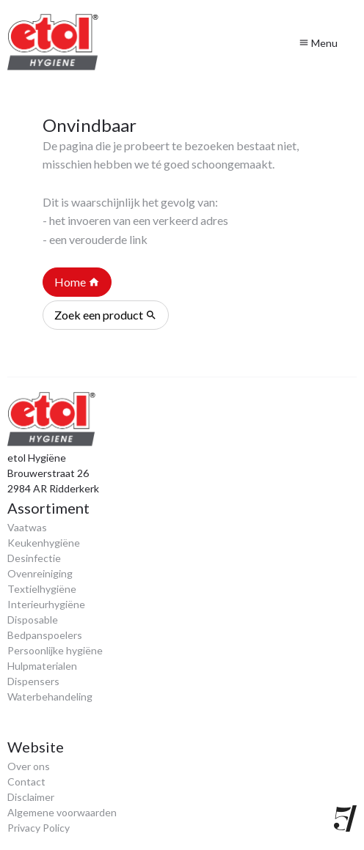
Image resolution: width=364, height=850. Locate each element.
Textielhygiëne (41, 589)
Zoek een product (105, 315)
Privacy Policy (38, 827)
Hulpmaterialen (42, 665)
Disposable (32, 619)
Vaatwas (27, 527)
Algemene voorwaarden (62, 812)
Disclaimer (30, 797)
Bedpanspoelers (44, 635)
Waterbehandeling (49, 696)
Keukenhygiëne (43, 542)
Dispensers (33, 681)
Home (77, 282)
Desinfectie (34, 558)
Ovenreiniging (40, 573)
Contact (26, 781)
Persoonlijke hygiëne (55, 650)
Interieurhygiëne (46, 604)
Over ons (28, 766)
